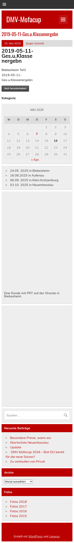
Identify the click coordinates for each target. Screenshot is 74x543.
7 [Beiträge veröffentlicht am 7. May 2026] (37, 134)
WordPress (35, 536)
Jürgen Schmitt (35, 43)
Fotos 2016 (18, 511)
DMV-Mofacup (23, 19)
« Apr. (35, 159)
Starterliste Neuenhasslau (29, 442)
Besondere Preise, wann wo (30, 438)
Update (15, 447)
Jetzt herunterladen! (15, 88)
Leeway (54, 536)
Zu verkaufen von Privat (27, 461)
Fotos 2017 (18, 506)
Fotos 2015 (18, 516)
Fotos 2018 (18, 502)
